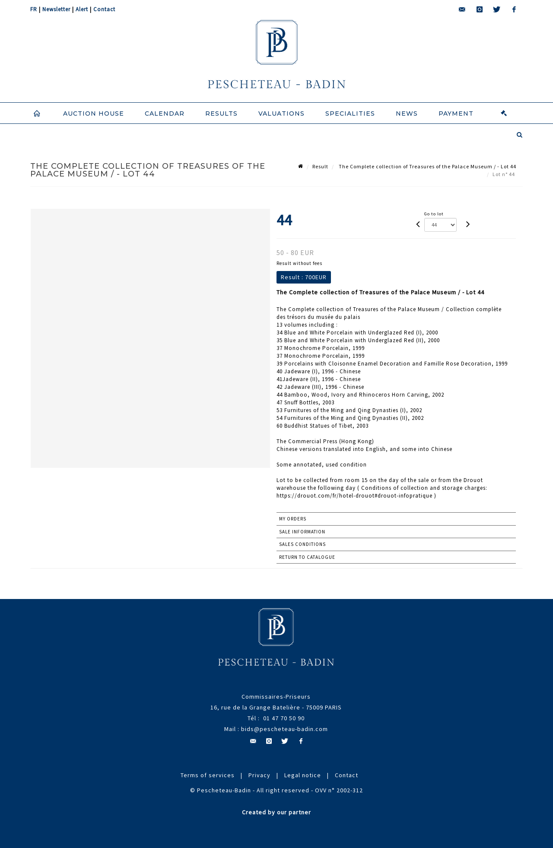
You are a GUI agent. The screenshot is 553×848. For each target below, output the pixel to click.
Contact (104, 9)
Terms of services (208, 775)
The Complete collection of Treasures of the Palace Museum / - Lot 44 (426, 166)
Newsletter (56, 9)
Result (320, 166)
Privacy (259, 775)
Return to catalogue (307, 557)
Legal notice (302, 775)
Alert (82, 9)
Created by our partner (276, 812)
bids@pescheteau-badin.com (284, 729)
